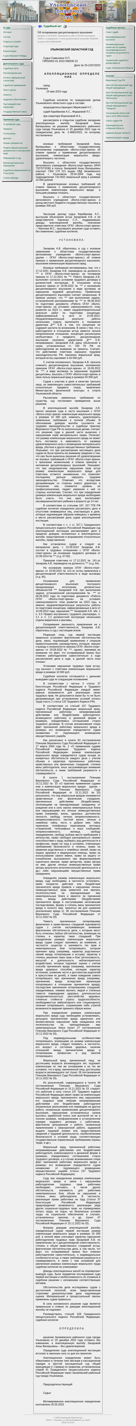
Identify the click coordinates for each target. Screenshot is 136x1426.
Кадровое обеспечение (14, 99)
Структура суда (11, 46)
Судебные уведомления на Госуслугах (16, 171)
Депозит (7, 138)
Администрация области (118, 133)
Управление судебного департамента (117, 61)
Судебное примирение (14, 85)
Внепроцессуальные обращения (13, 164)
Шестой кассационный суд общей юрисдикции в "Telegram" (119, 106)
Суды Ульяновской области (119, 68)
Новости (7, 95)
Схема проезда (10, 178)
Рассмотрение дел (12, 73)
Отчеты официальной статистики (14, 79)
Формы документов (12, 143)
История (7, 32)
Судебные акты (11, 68)
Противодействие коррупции (12, 105)
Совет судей (112, 32)
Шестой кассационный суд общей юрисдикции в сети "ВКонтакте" (119, 95)
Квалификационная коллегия (115, 38)
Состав (6, 37)
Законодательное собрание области (115, 126)
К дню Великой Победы (15, 56)
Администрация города (117, 137)
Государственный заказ (15, 111)
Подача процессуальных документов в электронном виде (16, 151)
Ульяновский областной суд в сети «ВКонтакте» (118, 114)
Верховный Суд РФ (115, 80)
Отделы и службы (12, 41)
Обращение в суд (12, 158)
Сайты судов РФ (114, 120)
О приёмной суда (11, 124)
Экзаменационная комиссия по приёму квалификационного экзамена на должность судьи (117, 50)
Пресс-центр (9, 90)
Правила (7, 129)
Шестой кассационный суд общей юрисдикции (119, 86)
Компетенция (9, 51)
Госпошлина (9, 133)
